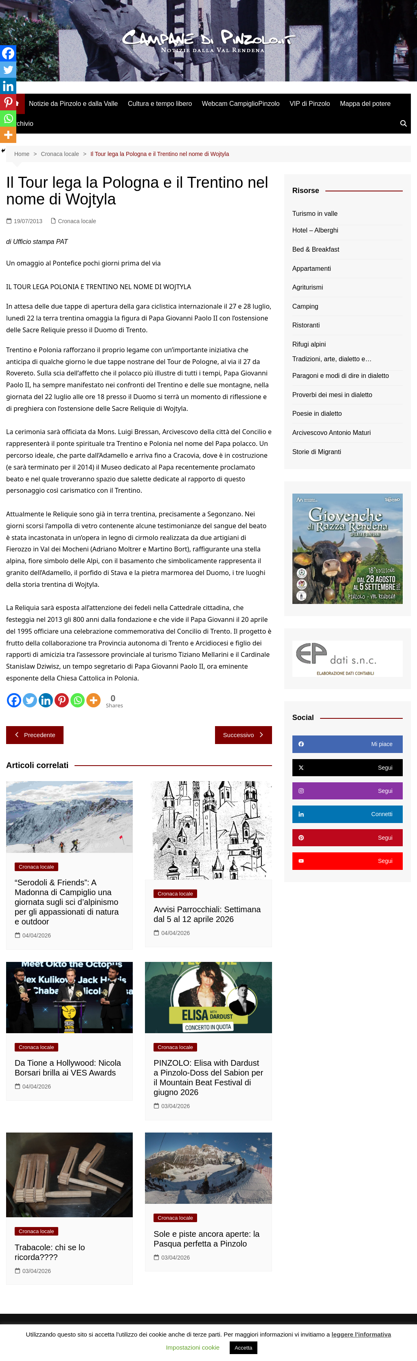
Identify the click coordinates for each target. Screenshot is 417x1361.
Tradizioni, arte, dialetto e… (332, 359)
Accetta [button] (243, 1348)
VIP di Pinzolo (310, 103)
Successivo (243, 734)
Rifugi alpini (309, 344)
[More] (93, 700)
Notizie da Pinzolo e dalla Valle (73, 103)
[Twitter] (30, 700)
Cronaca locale (77, 221)
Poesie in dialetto (317, 413)
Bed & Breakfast (316, 249)
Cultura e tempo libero (160, 103)
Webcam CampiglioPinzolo (241, 103)
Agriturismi (307, 287)
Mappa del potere (365, 103)
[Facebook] (14, 700)
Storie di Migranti (316, 451)
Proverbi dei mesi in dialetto (332, 394)
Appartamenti (311, 268)
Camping (305, 306)
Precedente (34, 734)
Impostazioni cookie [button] (192, 1347)
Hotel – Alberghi (315, 230)
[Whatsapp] (77, 700)
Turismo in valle (315, 213)
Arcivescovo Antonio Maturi (331, 432)
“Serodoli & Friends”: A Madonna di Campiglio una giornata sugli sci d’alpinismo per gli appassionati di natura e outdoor (67, 902)
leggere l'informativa (361, 1334)
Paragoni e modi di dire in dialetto (340, 375)
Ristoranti (306, 325)
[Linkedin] (46, 700)
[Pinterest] (62, 700)
